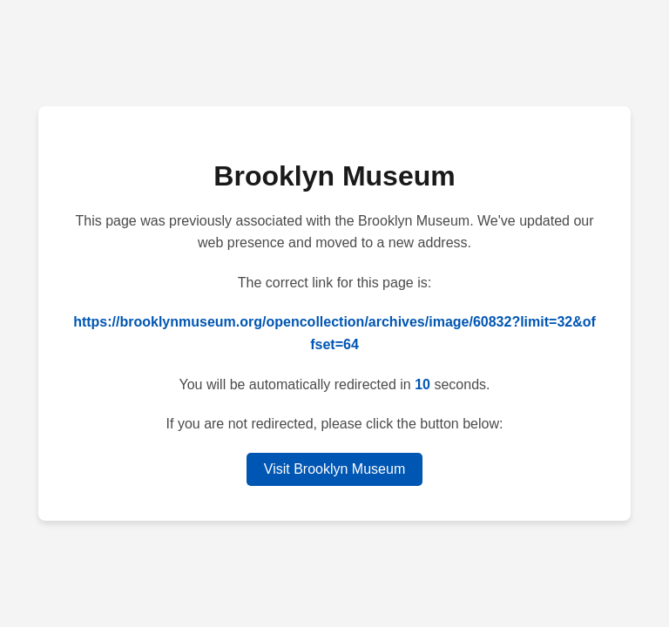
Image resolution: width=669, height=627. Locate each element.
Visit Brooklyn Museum (334, 469)
